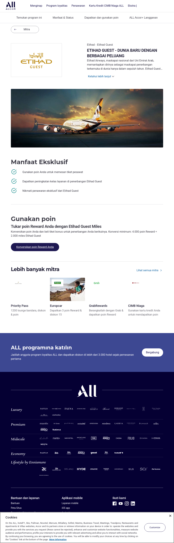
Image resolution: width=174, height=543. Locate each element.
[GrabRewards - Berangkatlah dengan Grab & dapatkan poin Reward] (106, 297)
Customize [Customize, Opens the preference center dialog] (155, 527)
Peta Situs (16, 508)
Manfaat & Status (63, 17)
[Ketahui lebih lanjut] (101, 76)
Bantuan (15, 503)
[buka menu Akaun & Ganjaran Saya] (161, 6)
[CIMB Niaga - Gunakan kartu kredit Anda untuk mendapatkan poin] (145, 297)
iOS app (66, 508)
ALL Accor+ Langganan (143, 17)
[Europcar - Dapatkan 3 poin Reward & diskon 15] (67, 297)
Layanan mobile (70, 503)
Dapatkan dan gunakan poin (101, 17)
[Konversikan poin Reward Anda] (35, 247)
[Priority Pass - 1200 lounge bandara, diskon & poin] (28, 297)
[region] (87, 527)
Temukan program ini (29, 17)
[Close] (170, 516)
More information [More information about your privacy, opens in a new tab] (58, 539)
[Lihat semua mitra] (150, 271)
